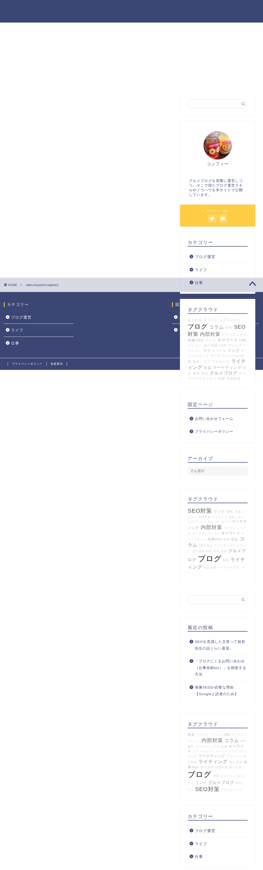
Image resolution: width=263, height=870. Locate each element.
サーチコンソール (225, 356)
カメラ (210, 340)
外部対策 (233, 379)
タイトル (219, 351)
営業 (221, 379)
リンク (234, 350)
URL (243, 340)
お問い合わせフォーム (214, 419)
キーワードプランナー (231, 751)
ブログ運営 (205, 257)
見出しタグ (202, 362)
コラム (231, 740)
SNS (202, 545)
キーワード (227, 340)
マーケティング (227, 368)
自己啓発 (211, 346)
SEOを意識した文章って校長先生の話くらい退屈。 (220, 645)
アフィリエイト (204, 751)
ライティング (213, 761)
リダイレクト (197, 521)
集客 (196, 374)
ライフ (201, 270)
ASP (223, 346)
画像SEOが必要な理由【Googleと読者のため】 (216, 691)
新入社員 (210, 567)
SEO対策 (200, 511)
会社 (204, 374)
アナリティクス (234, 335)
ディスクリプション (206, 533)
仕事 (199, 857)
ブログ (210, 558)
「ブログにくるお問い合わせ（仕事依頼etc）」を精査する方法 (220, 668)
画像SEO (196, 340)
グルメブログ (223, 373)
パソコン (195, 346)
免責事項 (56, 363)
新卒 (207, 351)
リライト (202, 734)
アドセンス (221, 362)
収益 (207, 368)
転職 (226, 560)
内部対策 (210, 334)
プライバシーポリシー (214, 432)
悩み (210, 545)
